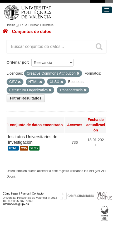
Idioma (13, 25)
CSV (24, 148)
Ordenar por (17, 62)
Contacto (37, 193)
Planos (25, 193)
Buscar (34, 25)
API (91, 171)
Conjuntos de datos (31, 31)
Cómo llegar (10, 193)
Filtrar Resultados (25, 98)
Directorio (47, 25)
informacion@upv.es (16, 204)
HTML (13, 148)
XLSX (34, 148)
